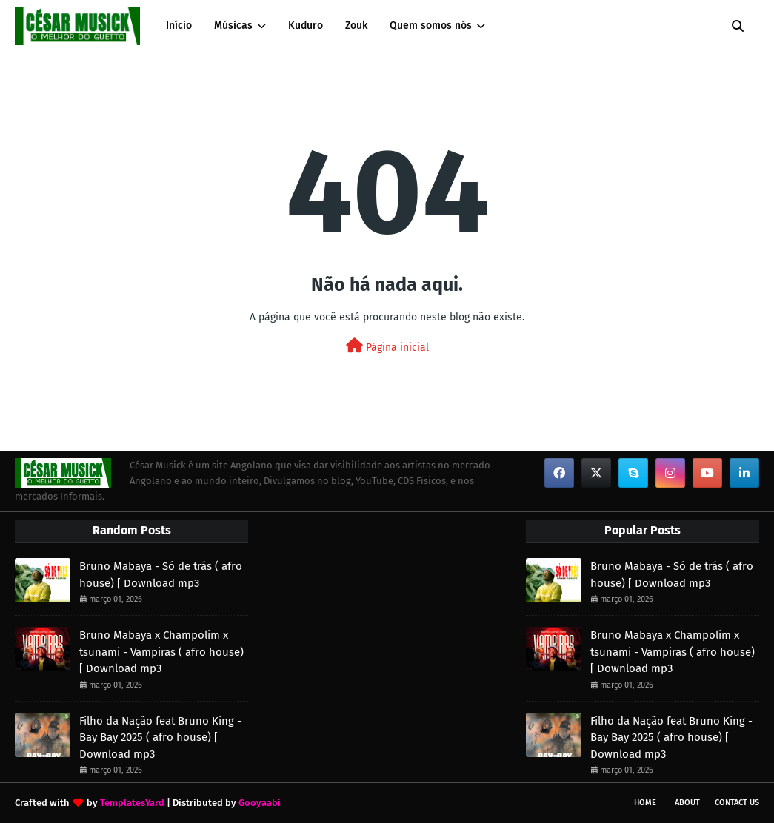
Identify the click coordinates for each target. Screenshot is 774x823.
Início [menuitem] (179, 25)
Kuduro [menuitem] (305, 25)
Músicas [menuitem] (233, 25)
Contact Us (737, 802)
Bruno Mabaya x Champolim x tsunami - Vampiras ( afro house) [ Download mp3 (161, 651)
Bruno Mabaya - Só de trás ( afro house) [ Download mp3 (160, 575)
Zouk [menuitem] (356, 25)
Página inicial (387, 346)
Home (645, 802)
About (687, 802)
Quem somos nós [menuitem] (431, 25)
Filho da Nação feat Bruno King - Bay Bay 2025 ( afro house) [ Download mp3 (160, 737)
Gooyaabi (259, 802)
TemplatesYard (132, 802)
